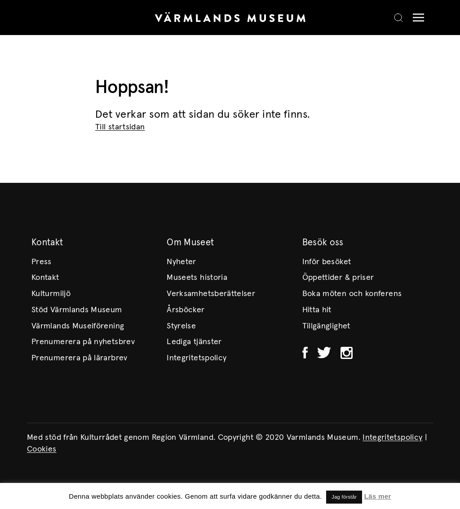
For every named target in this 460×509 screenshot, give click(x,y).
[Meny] (416, 18)
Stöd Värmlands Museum (76, 310)
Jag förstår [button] (344, 497)
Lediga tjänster (194, 342)
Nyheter (181, 262)
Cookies (42, 449)
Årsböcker (185, 310)
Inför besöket (326, 262)
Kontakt (45, 278)
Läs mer (377, 496)
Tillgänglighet (326, 326)
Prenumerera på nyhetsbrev (83, 342)
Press (41, 262)
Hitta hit (317, 310)
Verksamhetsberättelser (211, 294)
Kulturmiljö (51, 294)
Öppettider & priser (338, 278)
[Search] (398, 17)
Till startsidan (120, 127)
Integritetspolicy (196, 358)
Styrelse (181, 326)
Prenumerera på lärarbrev (79, 358)
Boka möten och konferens (352, 294)
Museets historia (197, 278)
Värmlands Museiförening (77, 326)
